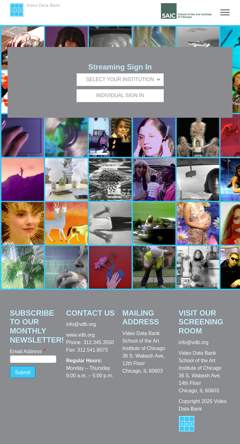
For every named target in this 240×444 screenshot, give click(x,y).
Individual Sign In (120, 95)
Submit (23, 372)
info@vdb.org (81, 324)
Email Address (26, 351)
